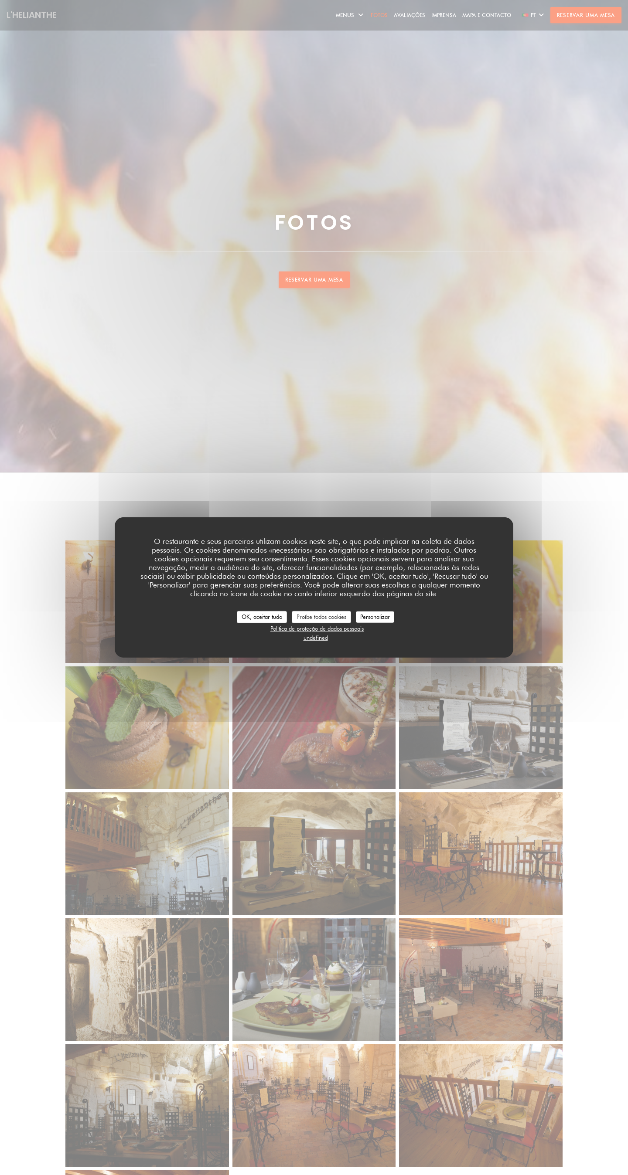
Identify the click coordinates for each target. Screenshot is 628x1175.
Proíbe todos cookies (321, 616)
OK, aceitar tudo (262, 616)
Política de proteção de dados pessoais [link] (317, 628)
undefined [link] (316, 637)
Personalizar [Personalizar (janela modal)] (375, 616)
